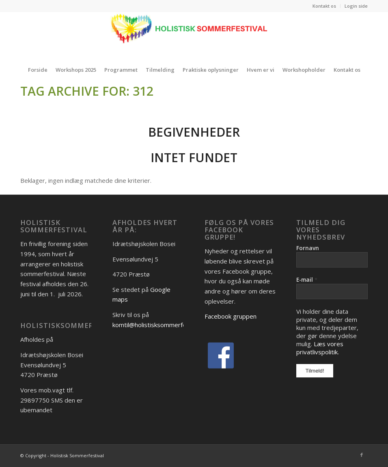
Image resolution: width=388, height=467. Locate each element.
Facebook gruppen (231, 316)
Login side (356, 6)
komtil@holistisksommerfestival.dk (160, 325)
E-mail (306, 279)
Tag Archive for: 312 (86, 91)
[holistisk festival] (194, 36)
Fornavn (307, 248)
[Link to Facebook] (362, 455)
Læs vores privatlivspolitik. (319, 348)
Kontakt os (324, 6)
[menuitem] (324, 6)
